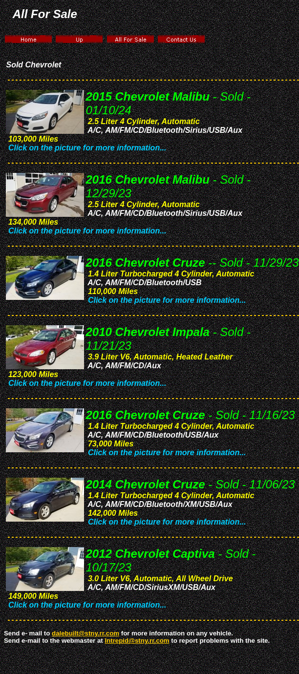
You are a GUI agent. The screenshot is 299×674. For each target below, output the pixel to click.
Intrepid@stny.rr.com (137, 640)
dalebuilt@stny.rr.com (85, 633)
